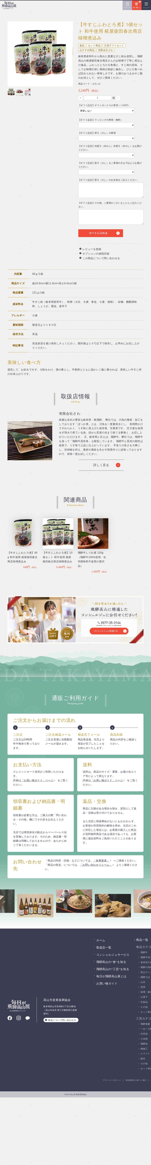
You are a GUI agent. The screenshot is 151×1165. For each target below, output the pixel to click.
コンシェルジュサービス (113, 954)
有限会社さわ (105, 50)
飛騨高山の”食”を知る (111, 962)
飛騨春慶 (145, 1024)
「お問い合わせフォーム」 (96, 865)
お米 (143, 982)
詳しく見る (101, 465)
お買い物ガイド (106, 983)
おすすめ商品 (87, 50)
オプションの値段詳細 (95, 253)
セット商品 (94, 45)
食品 (82, 45)
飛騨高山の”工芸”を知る (112, 969)
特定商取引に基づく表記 (136, 1080)
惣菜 (143, 987)
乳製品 (144, 1002)
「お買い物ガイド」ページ (37, 780)
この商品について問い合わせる (101, 258)
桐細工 (144, 1049)
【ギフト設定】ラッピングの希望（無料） (100, 120)
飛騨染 (144, 1044)
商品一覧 (142, 939)
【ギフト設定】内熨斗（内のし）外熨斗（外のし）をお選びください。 (110, 148)
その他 (144, 1007)
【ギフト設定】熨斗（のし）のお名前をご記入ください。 (108, 180)
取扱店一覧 (103, 947)
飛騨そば (145, 977)
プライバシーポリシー (112, 1080)
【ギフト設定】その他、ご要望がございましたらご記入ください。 (110, 205)
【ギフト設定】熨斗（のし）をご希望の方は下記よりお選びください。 (110, 165)
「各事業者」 (101, 860)
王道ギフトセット (114, 45)
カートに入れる (98, 233)
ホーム (100, 940)
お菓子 (144, 997)
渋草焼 (144, 1034)
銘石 (143, 1058)
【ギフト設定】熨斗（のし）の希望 (97, 133)
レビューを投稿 (91, 249)
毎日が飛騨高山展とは (111, 976)
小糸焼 (144, 1039)
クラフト (145, 1054)
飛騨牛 (144, 952)
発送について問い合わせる (62, 1020)
